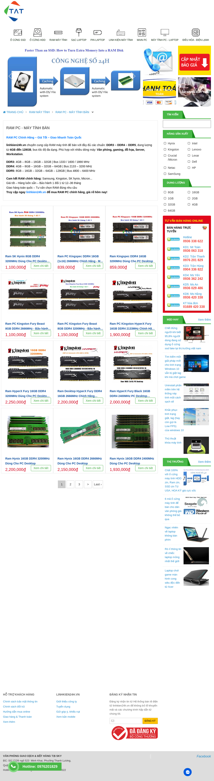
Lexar (195, 155)
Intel (194, 143)
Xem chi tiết (41, 265)
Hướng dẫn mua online (16, 711)
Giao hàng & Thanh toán (17, 716)
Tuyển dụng (63, 706)
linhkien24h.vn (36, 192)
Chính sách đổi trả (14, 706)
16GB (195, 192)
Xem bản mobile (65, 716)
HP (194, 167)
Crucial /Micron (172, 157)
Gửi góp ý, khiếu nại (68, 711)
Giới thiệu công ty (66, 701)
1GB (171, 198)
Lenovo (196, 149)
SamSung (174, 173)
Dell (194, 161)
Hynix (171, 143)
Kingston (173, 149)
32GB (171, 204)
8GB (171, 192)
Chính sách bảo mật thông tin (20, 701)
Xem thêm (204, 319)
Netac (171, 167)
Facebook (204, 756)
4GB (195, 204)
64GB (171, 210)
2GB (195, 198)
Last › (98, 484)
